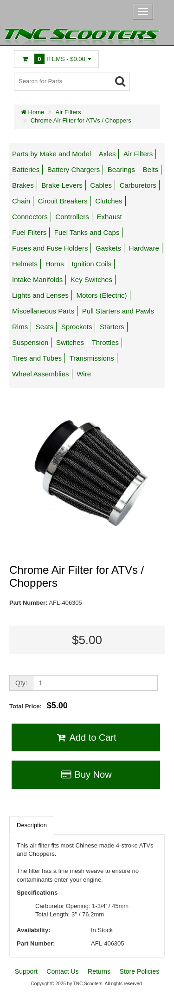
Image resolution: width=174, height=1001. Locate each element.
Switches (70, 342)
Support (26, 971)
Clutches (108, 201)
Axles (107, 154)
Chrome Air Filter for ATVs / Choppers (81, 120)
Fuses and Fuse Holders (50, 248)
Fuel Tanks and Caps (87, 232)
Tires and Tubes (37, 358)
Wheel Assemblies (40, 374)
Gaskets (108, 248)
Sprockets (76, 327)
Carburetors (138, 185)
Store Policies (140, 971)
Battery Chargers (73, 169)
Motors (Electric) (101, 295)
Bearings (121, 169)
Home (32, 112)
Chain (21, 201)
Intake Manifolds (37, 279)
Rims (20, 327)
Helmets (25, 264)
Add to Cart (85, 737)
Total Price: (38, 705)
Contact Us (62, 971)
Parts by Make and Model (51, 154)
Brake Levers (61, 185)
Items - (56, 59)
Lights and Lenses (40, 295)
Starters (112, 327)
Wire (84, 374)
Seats (44, 327)
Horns (54, 264)
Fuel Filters (29, 232)
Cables (101, 185)
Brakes (23, 185)
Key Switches (91, 279)
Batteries (25, 169)
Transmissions (92, 358)
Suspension (30, 342)
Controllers (72, 217)
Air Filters (68, 112)
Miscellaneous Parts (43, 311)
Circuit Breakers (63, 201)
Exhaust (109, 217)
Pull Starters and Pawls (118, 311)
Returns (99, 971)
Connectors (30, 217)
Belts (150, 169)
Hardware (144, 248)
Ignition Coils (91, 264)
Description (32, 825)
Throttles (105, 342)
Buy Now (85, 774)
